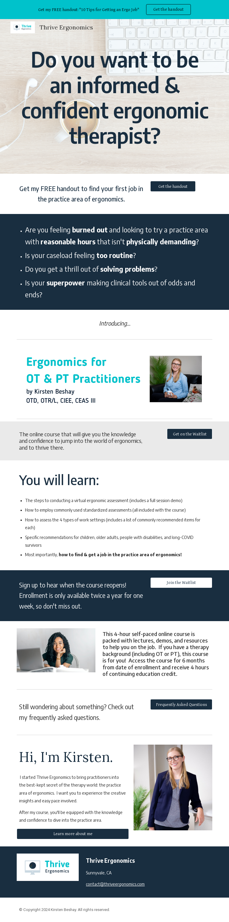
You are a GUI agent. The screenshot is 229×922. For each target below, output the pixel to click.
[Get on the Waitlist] (189, 434)
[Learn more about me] (72, 833)
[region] (114, 9)
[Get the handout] (173, 186)
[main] (114, 96)
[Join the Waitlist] (181, 583)
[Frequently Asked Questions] (181, 704)
